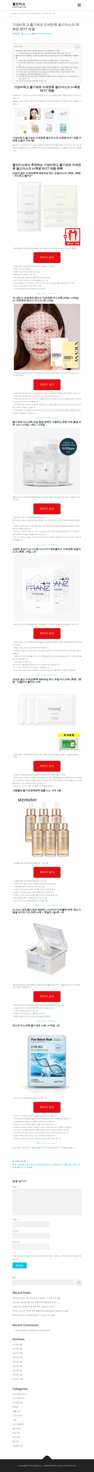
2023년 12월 (17, 1379)
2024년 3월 (17, 1366)
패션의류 (16, 1432)
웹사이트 (16, 1242)
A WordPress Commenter (38, 1330)
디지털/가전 (17, 1402)
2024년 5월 (17, 1357)
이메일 (16, 1231)
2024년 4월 (17, 1361)
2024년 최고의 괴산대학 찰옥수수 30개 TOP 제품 (33, 1315)
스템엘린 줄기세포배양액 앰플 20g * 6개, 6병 (33, 74)
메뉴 (79, 5)
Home (14, 13)
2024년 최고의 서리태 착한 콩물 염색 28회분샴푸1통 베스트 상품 (40, 1311)
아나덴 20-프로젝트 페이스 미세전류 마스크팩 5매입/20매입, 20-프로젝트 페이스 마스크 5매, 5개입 (49, 64)
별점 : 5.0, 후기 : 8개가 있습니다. (47, 1143)
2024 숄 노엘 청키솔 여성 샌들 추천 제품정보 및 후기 (35, 1302)
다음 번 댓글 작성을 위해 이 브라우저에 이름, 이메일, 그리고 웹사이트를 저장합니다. (46, 1257)
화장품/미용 (17, 1445)
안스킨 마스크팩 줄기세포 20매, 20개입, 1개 (32, 81)
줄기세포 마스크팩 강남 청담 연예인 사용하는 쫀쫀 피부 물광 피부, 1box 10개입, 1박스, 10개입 (48, 67)
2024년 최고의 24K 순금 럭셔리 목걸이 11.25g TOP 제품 (36, 1298)
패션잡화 (16, 1437)
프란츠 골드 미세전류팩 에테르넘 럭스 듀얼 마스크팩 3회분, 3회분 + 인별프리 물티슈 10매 (47, 72)
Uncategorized (18, 1394)
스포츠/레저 (17, 1415)
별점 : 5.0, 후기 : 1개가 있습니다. (47, 545)
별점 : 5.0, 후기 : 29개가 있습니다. (47, 417)
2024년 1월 (17, 1374)
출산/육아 (16, 1428)
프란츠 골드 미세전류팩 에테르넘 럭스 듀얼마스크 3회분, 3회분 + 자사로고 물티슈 (44, 60)
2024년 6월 (17, 1353)
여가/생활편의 (18, 1424)
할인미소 (18, 4)
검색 (14, 1277)
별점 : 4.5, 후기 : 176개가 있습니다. (47, 905)
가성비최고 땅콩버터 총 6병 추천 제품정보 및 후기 (33, 1306)
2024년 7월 (17, 1348)
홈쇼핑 (15, 1161)
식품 (14, 1419)
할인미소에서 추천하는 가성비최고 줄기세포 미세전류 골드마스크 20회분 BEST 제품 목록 (47, 56)
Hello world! (20, 1330)
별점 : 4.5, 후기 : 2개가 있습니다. (47, 1021)
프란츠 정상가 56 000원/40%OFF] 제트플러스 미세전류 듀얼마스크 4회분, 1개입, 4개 (45, 69)
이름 (15, 1219)
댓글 (15, 1187)
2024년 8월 (17, 1344)
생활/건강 (16, 1411)
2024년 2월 (17, 1370)
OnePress (48, 1465)
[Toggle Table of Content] (76, 47)
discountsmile (45, 34)
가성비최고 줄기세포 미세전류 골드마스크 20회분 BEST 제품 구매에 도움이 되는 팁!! (45, 53)
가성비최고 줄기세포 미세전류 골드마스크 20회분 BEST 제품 (37, 51)
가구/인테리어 (18, 1398)
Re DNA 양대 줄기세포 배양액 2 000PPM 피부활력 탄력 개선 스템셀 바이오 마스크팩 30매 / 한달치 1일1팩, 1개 (48, 77)
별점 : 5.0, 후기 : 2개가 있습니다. (47, 293)
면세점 (15, 1407)
